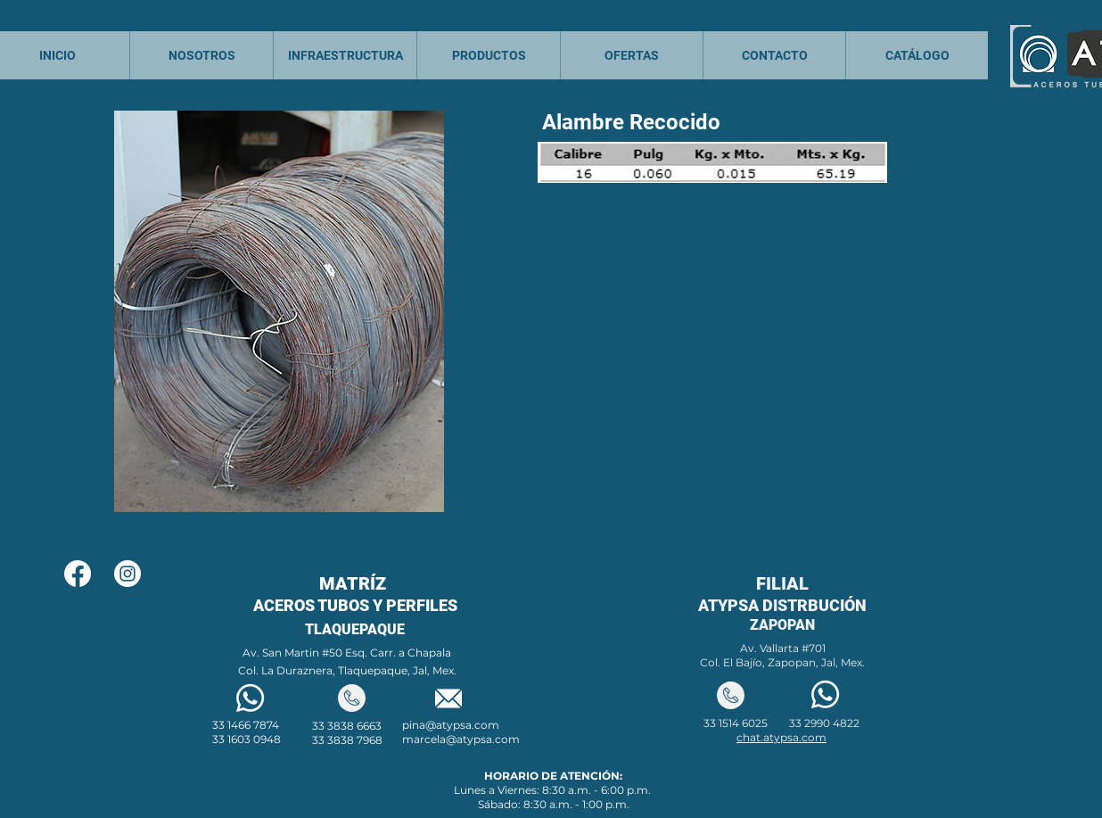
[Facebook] (77, 573)
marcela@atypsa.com (461, 739)
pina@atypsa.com (450, 724)
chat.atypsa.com (781, 737)
